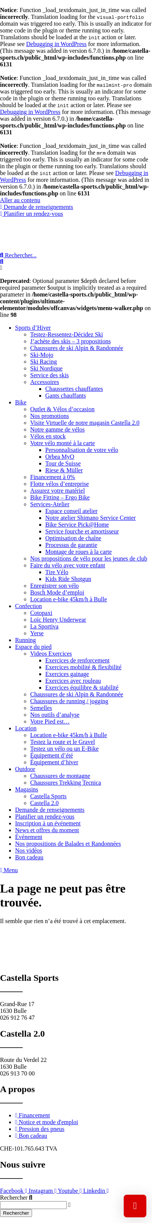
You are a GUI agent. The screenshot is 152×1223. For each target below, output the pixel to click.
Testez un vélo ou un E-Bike (64, 748)
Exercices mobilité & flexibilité (83, 667)
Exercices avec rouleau (73, 681)
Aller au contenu (20, 200)
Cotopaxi (41, 613)
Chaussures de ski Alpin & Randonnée (76, 348)
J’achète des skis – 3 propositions (70, 341)
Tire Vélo (56, 572)
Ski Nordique (46, 368)
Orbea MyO (59, 456)
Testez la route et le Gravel (62, 742)
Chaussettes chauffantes (74, 389)
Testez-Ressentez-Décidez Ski (66, 334)
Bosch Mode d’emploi (57, 592)
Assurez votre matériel (57, 490)
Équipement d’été (51, 755)
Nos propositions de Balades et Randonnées (68, 843)
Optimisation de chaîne (73, 538)
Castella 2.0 (44, 803)
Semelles (41, 708)
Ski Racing (43, 361)
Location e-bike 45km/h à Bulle (68, 599)
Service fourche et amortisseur (82, 531)
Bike (20, 402)
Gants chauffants (65, 395)
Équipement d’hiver (54, 762)
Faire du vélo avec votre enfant (67, 565)
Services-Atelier (49, 504)
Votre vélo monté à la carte (62, 443)
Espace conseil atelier (71, 511)
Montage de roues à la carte (78, 552)
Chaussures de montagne (60, 776)
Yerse (37, 633)
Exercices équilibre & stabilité (81, 687)
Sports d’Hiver (33, 327)
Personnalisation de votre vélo (81, 450)
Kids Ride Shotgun (68, 579)
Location (26, 728)
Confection (28, 606)
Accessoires (44, 382)
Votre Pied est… (50, 721)
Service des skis (49, 375)
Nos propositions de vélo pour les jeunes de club (88, 558)
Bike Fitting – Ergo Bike (60, 497)
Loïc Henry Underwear (58, 619)
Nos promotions (49, 416)
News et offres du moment (47, 830)
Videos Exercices (51, 653)
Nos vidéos (28, 850)
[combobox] (33, 1205)
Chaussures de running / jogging (69, 701)
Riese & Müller (64, 470)
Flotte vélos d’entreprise (59, 484)
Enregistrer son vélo (54, 585)
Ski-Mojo (41, 355)
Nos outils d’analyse (55, 714)
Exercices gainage (67, 674)
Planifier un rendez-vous (44, 816)
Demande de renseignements (49, 810)
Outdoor (25, 769)
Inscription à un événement (48, 823)
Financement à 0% (52, 477)
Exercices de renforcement (77, 660)
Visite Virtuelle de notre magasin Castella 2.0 (85, 422)
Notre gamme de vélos (57, 429)
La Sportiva (44, 626)
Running (25, 640)
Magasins (26, 789)
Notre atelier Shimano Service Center (90, 518)
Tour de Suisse (63, 463)
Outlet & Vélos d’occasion (62, 409)
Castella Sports (48, 796)
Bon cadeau (29, 857)
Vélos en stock (48, 436)
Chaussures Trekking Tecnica (65, 782)
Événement (28, 837)
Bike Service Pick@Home (77, 524)
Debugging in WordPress (56, 44)
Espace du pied (33, 647)
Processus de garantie (71, 545)
